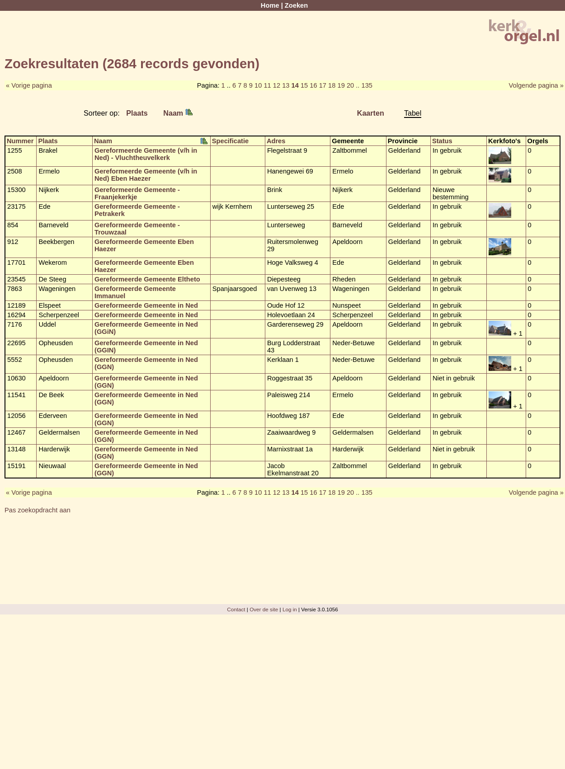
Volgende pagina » (536, 85)
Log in (289, 609)
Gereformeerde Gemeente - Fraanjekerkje (137, 193)
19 (341, 85)
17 (322, 85)
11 (267, 85)
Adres (276, 141)
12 (276, 85)
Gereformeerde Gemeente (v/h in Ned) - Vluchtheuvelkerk (145, 154)
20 (350, 85)
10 (258, 85)
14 (295, 85)
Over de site (264, 609)
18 (331, 85)
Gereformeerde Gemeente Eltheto (147, 279)
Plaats (137, 113)
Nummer (20, 141)
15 (304, 85)
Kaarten (370, 113)
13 (285, 85)
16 (313, 85)
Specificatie (230, 141)
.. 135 (364, 85)
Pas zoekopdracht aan (38, 510)
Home (270, 5)
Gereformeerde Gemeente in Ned (146, 305)
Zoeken (296, 5)
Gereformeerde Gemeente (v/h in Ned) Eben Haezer (145, 175)
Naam (177, 113)
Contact (236, 609)
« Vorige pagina (29, 85)
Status (442, 141)
